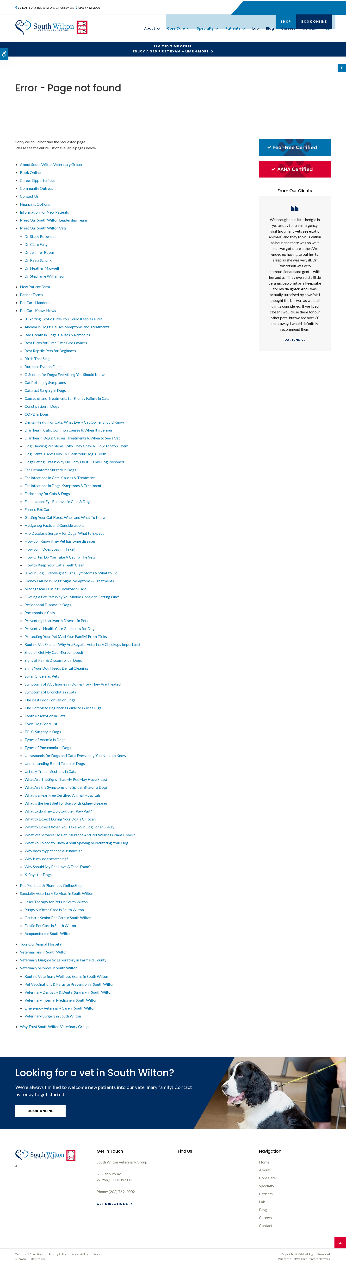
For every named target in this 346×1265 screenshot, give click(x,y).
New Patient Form (35, 286)
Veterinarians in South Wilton (44, 952)
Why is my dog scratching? (46, 858)
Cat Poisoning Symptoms (45, 382)
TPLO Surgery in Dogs (43, 731)
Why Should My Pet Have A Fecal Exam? (58, 866)
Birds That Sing (37, 358)
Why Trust (54, 1026)
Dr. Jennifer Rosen (39, 252)
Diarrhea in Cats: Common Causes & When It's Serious (69, 430)
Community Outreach (38, 188)
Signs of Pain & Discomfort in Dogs (53, 660)
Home (264, 1162)
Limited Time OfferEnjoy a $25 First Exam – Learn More (171, 49)
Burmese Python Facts (43, 366)
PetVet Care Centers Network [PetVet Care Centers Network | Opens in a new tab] (311, 1259)
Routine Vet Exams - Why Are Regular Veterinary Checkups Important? (82, 644)
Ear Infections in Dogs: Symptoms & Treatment (63, 485)
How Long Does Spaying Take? (50, 549)
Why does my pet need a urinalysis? (53, 850)
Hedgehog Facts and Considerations (54, 525)
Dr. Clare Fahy (36, 244)
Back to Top (38, 1259)
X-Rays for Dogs (38, 874)
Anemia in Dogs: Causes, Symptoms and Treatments (67, 326)
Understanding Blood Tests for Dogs (55, 763)
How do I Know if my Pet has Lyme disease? (60, 541)
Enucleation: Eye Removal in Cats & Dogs (58, 501)
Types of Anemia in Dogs (45, 739)
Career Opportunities (37, 180)
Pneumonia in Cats (40, 612)
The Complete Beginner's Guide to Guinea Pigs (63, 708)
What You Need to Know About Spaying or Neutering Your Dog (76, 842)
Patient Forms (31, 294)
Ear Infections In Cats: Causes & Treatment (60, 477)
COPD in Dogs (37, 414)
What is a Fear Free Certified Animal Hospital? (62, 795)
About (149, 28)
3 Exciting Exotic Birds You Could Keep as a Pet (63, 319)
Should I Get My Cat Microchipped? (54, 652)
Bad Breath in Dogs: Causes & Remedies (57, 334)
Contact (310, 28)
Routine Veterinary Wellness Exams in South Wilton (66, 976)
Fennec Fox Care (38, 509)
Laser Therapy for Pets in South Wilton (56, 901)
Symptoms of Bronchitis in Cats (50, 692)
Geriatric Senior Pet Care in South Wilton (58, 917)
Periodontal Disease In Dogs (48, 604)
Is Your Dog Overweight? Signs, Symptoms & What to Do (71, 573)
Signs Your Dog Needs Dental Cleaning (56, 668)
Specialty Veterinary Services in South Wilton (56, 893)
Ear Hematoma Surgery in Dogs (50, 469)
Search (97, 1254)
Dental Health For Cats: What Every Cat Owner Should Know (74, 422)
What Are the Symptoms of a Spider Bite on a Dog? (66, 787)
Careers (288, 28)
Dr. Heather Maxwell (42, 268)
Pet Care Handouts (35, 302)
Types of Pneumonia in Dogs (48, 747)
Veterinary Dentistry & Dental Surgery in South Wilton (68, 992)
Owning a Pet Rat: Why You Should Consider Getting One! (72, 596)
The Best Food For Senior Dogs (50, 700)
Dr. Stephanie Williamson (45, 276)
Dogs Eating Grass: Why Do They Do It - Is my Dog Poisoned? (75, 461)
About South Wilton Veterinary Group (51, 164)
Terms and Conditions (29, 1254)
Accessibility (80, 1254)
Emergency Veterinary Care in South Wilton (60, 1008)
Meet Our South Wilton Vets (43, 228)
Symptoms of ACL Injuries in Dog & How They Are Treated (73, 684)
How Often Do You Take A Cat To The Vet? (60, 557)
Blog (270, 28)
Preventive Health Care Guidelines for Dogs (60, 628)
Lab (255, 28)
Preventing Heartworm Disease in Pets (56, 620)
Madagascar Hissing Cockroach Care (55, 588)
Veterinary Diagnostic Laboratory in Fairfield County (63, 960)
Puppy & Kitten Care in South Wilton (54, 909)
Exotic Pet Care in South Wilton (50, 925)
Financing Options (35, 204)
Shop (284, 7)
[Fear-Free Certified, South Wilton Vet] (295, 154)
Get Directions (112, 1203)
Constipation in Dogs (42, 406)
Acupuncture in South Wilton (48, 933)
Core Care (176, 28)
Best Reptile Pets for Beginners (50, 350)
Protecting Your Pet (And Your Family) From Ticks (66, 636)
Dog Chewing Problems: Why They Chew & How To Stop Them (76, 446)
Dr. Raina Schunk (38, 260)
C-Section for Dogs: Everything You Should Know (65, 374)
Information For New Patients (44, 212)
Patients (233, 28)
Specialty (205, 28)
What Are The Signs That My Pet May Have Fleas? (66, 779)
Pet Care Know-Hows (38, 310)
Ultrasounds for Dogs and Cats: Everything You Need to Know (75, 755)
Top (340, 1242)
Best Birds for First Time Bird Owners (56, 342)
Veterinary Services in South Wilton (48, 968)
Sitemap (20, 1259)
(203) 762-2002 (90, 7)
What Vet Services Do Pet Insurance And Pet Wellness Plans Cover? (80, 835)
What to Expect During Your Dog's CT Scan (60, 819)
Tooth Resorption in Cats (45, 715)
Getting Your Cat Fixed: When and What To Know (65, 517)
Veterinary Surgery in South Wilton (53, 1016)
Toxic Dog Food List (41, 723)
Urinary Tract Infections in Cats (50, 771)
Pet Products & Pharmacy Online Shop (51, 885)
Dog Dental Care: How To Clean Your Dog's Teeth (65, 453)
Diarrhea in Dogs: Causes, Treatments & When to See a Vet (72, 438)
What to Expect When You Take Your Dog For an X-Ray (69, 827)
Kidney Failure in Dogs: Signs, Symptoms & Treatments (69, 580)
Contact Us (29, 196)
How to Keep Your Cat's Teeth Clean (54, 565)
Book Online (313, 7)
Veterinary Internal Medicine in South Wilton (61, 1000)
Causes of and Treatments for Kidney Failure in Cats (67, 398)
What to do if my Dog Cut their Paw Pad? (58, 811)
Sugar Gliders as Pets (42, 676)
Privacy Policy (58, 1254)
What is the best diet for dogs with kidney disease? (66, 803)
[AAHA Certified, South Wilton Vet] (295, 176)
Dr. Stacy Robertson (41, 236)
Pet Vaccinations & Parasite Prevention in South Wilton (69, 984)
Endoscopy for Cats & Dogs (47, 493)
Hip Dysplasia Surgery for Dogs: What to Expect (64, 533)
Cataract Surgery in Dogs (45, 390)
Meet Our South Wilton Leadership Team (53, 220)
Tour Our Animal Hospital (41, 944)
